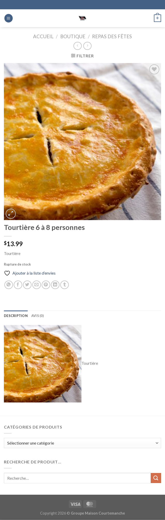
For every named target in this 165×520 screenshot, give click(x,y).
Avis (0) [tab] (37, 316)
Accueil (43, 36)
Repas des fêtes (112, 36)
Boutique (72, 36)
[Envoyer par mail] (36, 285)
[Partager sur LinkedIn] (55, 285)
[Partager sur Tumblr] (64, 285)
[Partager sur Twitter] (27, 285)
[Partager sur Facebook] (18, 285)
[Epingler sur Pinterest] (46, 285)
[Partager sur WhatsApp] (8, 285)
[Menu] (8, 18)
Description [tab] (16, 316)
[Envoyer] (156, 478)
